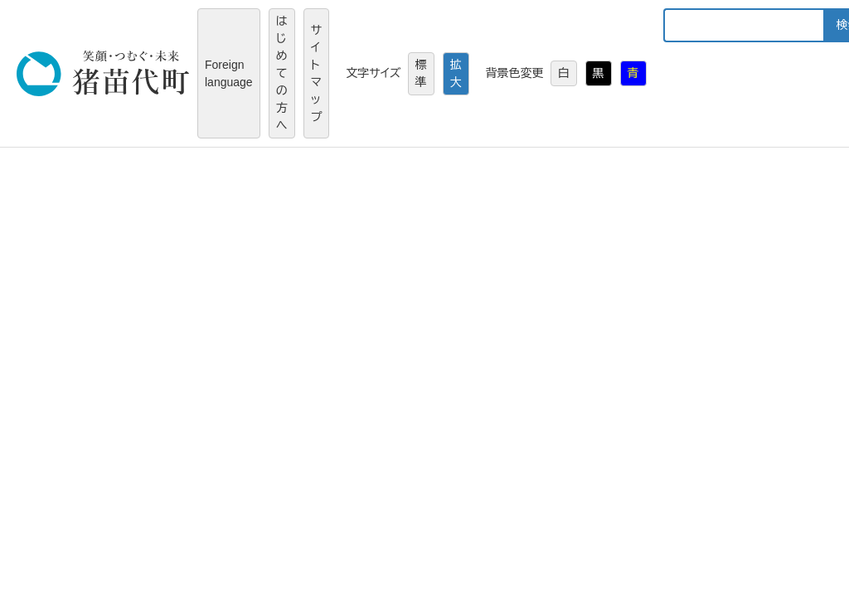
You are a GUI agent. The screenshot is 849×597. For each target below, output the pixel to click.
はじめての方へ (282, 73)
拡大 (456, 73)
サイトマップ (317, 73)
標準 (421, 73)
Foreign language (229, 73)
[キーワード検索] (743, 25)
